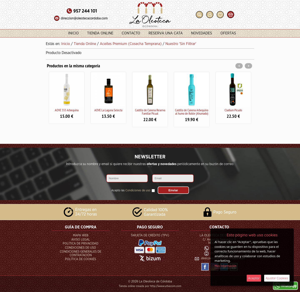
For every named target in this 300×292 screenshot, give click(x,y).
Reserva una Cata (166, 33)
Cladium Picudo (233, 110)
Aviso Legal (80, 239)
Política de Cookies (80, 259)
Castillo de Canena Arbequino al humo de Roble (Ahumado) (191, 111)
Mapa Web (80, 235)
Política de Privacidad (80, 243)
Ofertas (228, 33)
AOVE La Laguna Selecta (108, 110)
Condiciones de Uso (80, 247)
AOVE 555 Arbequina (67, 110)
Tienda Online (100, 33)
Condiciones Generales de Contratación (80, 253)
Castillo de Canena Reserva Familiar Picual (150, 111)
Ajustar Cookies (277, 278)
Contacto (131, 33)
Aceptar (254, 278)
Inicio (73, 33)
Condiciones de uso (137, 190)
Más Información (225, 266)
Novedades (201, 33)
